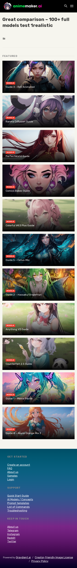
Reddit (11, 537)
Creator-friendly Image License (54, 557)
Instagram (13, 534)
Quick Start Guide (18, 495)
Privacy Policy (39, 561)
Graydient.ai (23, 557)
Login (10, 479)
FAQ (9, 468)
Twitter (11, 541)
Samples (12, 475)
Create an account (18, 464)
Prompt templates (18, 503)
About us (12, 472)
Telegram (12, 530)
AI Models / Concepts (20, 499)
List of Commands (18, 506)
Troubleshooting (17, 510)
